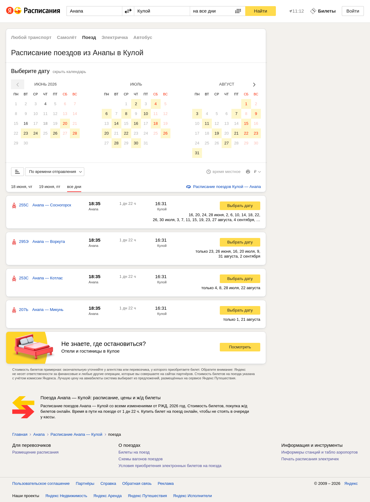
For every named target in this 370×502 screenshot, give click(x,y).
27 (65, 133)
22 (16, 133)
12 (55, 113)
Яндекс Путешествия (147, 495)
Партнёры (85, 483)
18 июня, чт (21, 186)
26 (55, 133)
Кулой (161, 209)
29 (16, 143)
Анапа (93, 209)
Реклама (166, 483)
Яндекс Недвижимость (66, 495)
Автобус (142, 37)
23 (26, 133)
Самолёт (67, 37)
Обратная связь (137, 483)
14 (75, 113)
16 (26, 123)
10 (35, 113)
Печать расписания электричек (310, 459)
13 (65, 113)
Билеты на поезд (134, 452)
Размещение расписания (35, 452)
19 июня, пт (49, 186)
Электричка (114, 37)
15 (16, 123)
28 (75, 133)
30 (26, 143)
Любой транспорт (31, 37)
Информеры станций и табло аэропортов (319, 452)
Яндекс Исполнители (192, 495)
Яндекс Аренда (107, 495)
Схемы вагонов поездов (141, 459)
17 (35, 123)
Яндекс (351, 483)
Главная (19, 434)
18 (45, 123)
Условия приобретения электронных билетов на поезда (170, 465)
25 (45, 133)
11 (45, 113)
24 (35, 133)
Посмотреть (240, 347)
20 (65, 123)
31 (145, 143)
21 (75, 123)
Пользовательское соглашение (41, 483)
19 (55, 123)
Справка (108, 483)
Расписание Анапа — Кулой (76, 434)
